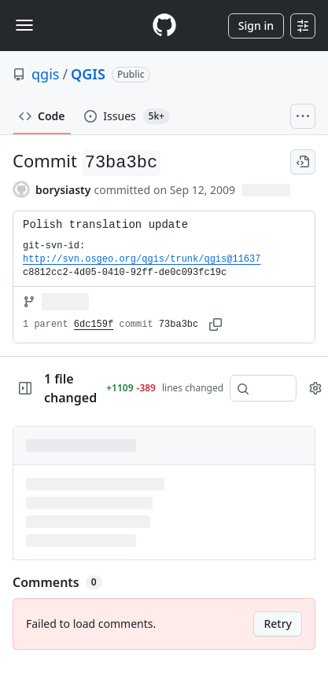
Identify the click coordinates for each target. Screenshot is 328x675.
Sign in (256, 25)
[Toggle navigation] (24, 25)
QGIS (88, 73)
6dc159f (93, 324)
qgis (45, 73)
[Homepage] (164, 26)
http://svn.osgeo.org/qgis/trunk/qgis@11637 (141, 259)
